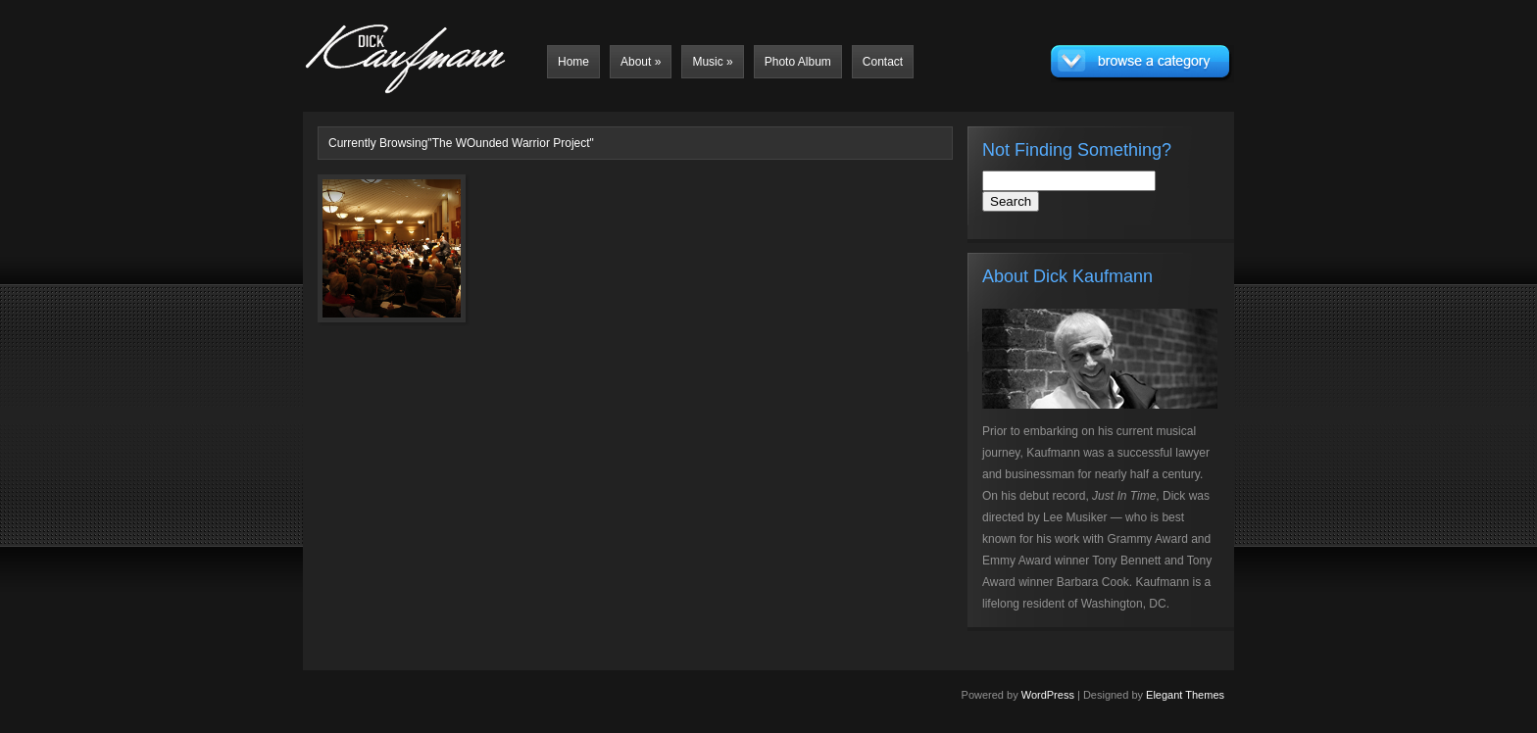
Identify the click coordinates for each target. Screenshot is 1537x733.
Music (712, 62)
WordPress (1047, 695)
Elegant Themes (1185, 695)
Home (573, 62)
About (640, 62)
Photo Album (798, 62)
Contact (883, 62)
